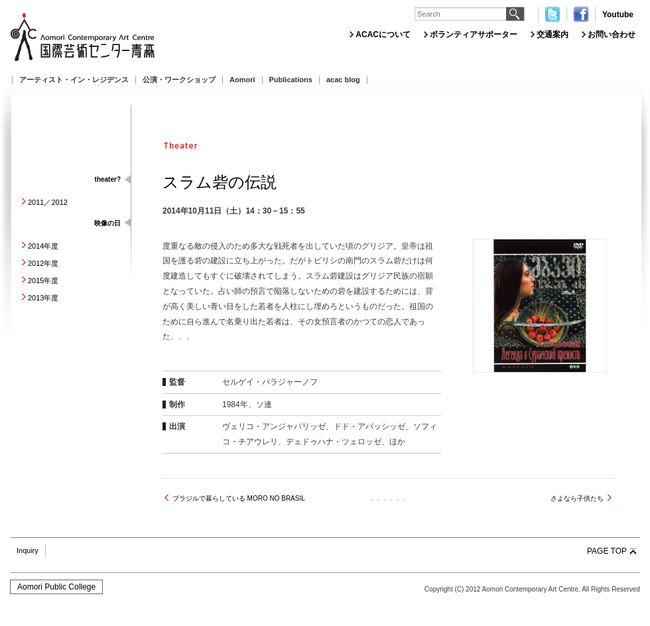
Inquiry (27, 550)
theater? (108, 179)
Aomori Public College (56, 587)
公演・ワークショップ (179, 80)
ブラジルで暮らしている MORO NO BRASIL (238, 498)
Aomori (242, 80)
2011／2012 (48, 202)
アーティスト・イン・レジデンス (74, 80)
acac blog (343, 80)
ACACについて (383, 34)
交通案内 (552, 34)
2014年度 (43, 246)
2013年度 (43, 298)
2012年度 (43, 263)
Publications (290, 80)
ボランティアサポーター (473, 34)
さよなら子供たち (577, 498)
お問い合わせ (611, 34)
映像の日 (107, 223)
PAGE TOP (607, 551)
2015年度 (43, 280)
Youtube (617, 14)
